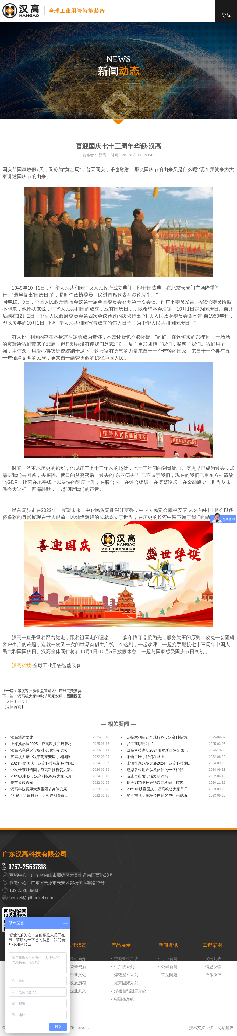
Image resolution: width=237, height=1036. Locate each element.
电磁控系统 (124, 999)
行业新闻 (169, 958)
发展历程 (78, 982)
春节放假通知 (21, 782)
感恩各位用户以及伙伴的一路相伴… (157, 769)
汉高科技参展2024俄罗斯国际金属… (157, 750)
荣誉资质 (78, 966)
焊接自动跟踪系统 (130, 991)
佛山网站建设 (221, 1027)
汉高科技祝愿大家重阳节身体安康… (40, 789)
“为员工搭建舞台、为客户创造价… (39, 795)
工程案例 (212, 945)
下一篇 (42, 696)
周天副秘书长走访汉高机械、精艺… (157, 782)
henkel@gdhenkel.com (31, 898)
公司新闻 (169, 966)
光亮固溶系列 (126, 982)
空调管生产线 (126, 958)
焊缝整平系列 (126, 974)
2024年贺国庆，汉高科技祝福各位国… (42, 763)
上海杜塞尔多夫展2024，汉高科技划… (159, 763)
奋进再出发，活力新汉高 (147, 776)
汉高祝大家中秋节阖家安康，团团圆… (42, 757)
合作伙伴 (213, 974)
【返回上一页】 (15, 701)
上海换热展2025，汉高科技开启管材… (42, 744)
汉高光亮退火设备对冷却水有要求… (40, 750)
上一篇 (42, 691)
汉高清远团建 (21, 737)
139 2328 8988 (23, 890)
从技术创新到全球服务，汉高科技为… (159, 737)
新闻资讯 (168, 945)
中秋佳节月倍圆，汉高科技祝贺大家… (42, 769)
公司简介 (78, 958)
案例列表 (213, 958)
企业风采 (78, 991)
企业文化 (78, 974)
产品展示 (121, 945)
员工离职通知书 (140, 744)
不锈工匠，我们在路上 (145, 757)
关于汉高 (77, 945)
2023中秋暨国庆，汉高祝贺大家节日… (159, 789)
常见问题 (169, 974)
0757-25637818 (27, 867)
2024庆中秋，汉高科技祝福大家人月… (42, 776)
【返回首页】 (13, 707)
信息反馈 (213, 966)
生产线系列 (124, 966)
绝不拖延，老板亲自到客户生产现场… (159, 795)
